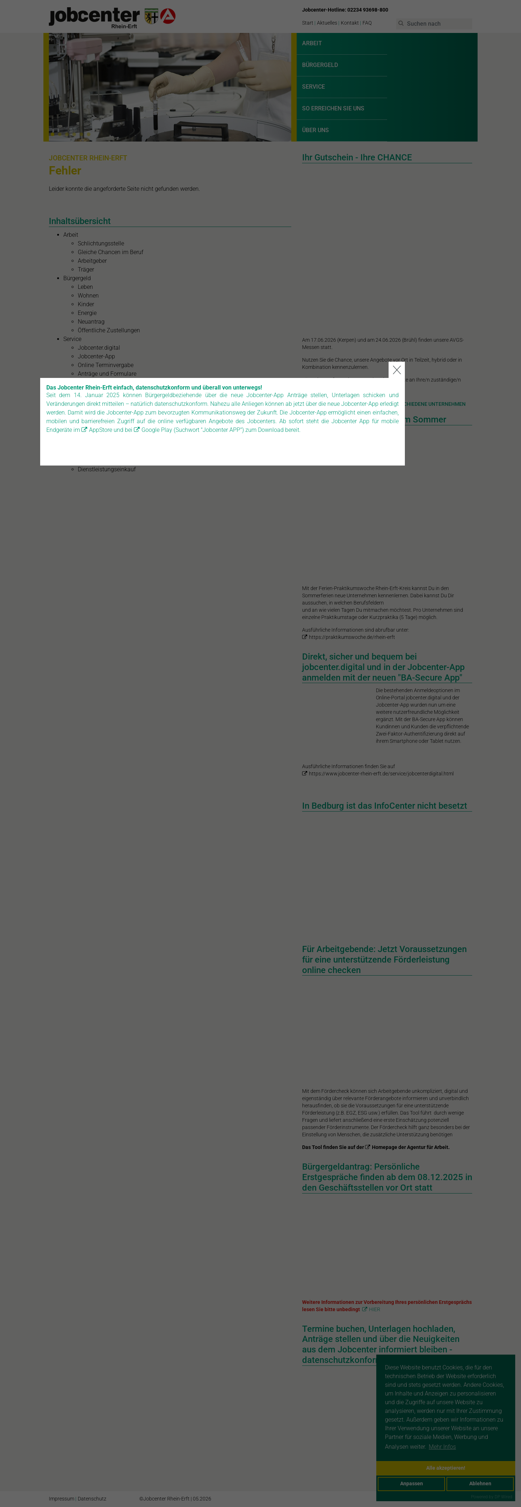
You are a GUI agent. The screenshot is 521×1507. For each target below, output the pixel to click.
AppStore (138, 771)
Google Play (194, 771)
